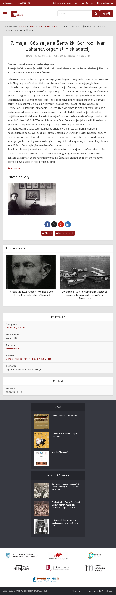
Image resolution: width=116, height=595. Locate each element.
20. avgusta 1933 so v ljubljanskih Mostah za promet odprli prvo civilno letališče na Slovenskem (84, 295)
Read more (14, 168)
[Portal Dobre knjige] (46, 579)
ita (87, 3)
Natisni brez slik (65, 233)
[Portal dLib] (21, 568)
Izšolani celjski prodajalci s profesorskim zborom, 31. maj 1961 (66, 524)
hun (92, 3)
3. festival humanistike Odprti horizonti (66, 436)
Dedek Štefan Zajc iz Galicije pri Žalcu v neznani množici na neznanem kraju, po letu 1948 (67, 506)
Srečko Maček (13, 348)
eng (82, 3)
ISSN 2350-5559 (106, 591)
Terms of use (92, 591)
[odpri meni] (5, 13)
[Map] (106, 13)
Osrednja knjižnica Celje (78, 56)
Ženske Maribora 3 (61, 453)
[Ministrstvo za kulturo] (21, 556)
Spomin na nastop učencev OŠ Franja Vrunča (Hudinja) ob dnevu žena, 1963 (66, 488)
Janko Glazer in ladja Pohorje (66, 416)
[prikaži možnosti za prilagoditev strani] (62, 3)
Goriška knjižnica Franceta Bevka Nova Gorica (28, 358)
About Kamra (78, 591)
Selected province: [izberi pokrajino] (16, 3)
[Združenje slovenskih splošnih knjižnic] (58, 568)
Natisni (47, 233)
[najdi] (94, 13)
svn (76, 3)
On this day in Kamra (16, 327)
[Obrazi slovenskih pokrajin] (94, 568)
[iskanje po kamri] (73, 13)
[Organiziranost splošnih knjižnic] (58, 556)
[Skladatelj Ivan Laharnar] (32, 199)
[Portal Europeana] (95, 556)
